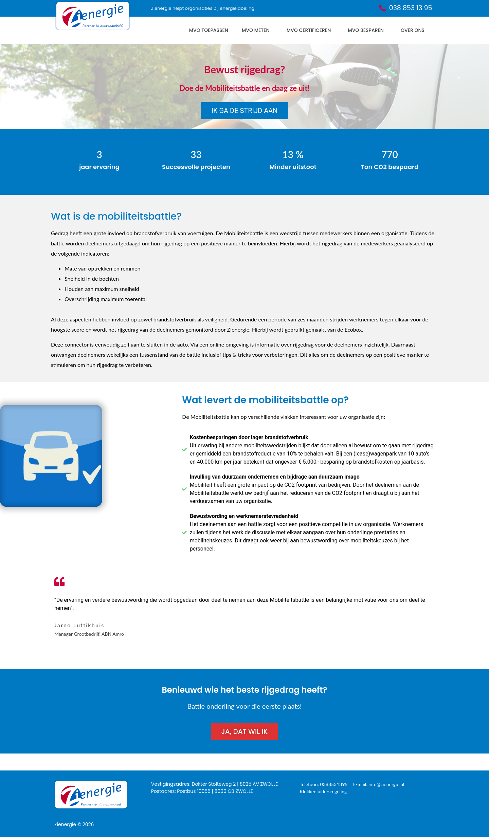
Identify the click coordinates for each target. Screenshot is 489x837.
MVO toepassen (208, 30)
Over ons (414, 30)
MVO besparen (367, 30)
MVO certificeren (310, 30)
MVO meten (257, 30)
